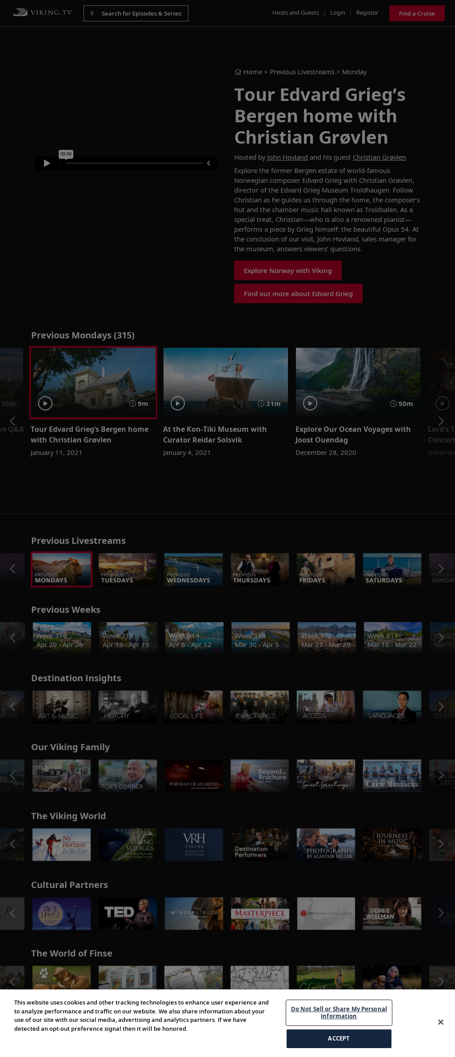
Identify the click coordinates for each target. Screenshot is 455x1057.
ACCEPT (339, 1038)
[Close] (441, 1022)
